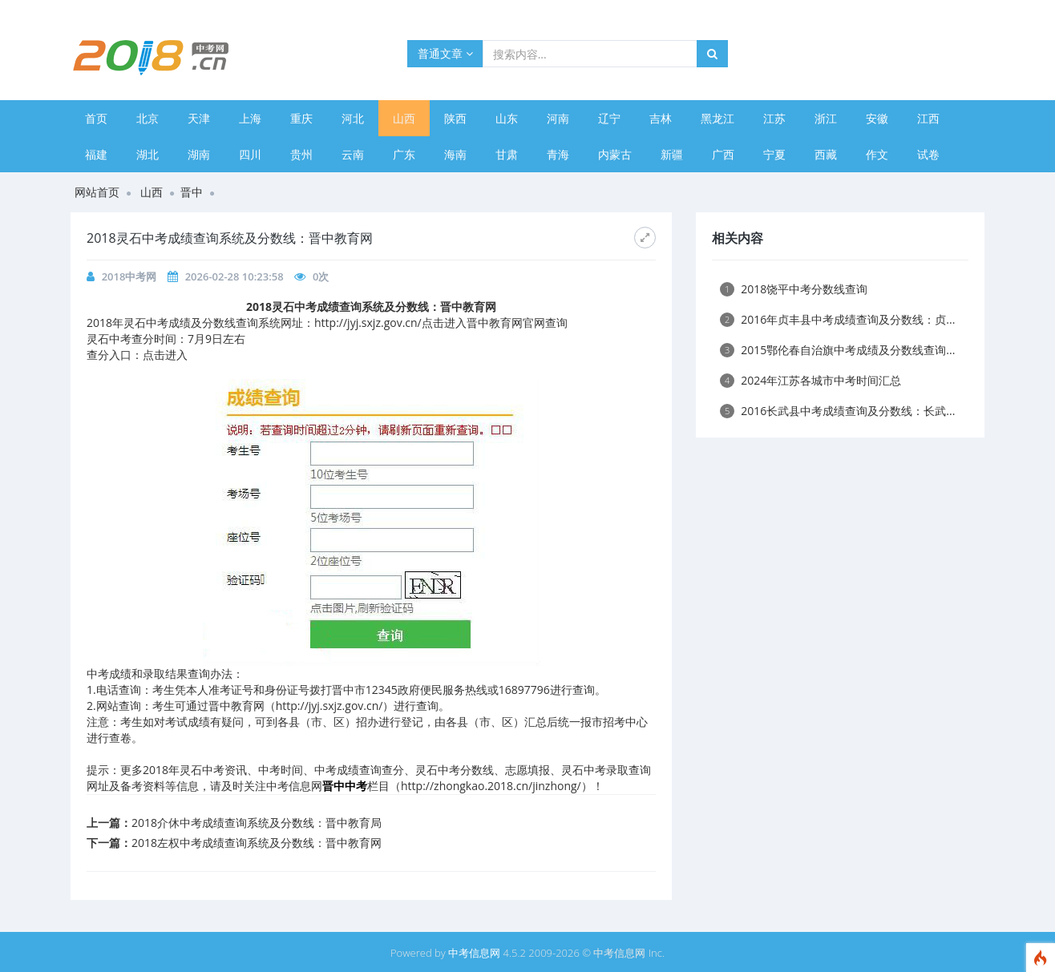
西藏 (825, 154)
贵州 (301, 154)
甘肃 (506, 154)
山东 (506, 118)
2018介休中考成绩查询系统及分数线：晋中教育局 (256, 822)
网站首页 (97, 192)
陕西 (455, 118)
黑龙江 (717, 118)
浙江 (825, 118)
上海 (250, 118)
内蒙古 (615, 154)
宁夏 (774, 154)
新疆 (672, 154)
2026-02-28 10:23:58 (234, 276)
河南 (558, 118)
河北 (353, 118)
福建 (96, 154)
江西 (928, 118)
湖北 (147, 154)
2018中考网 (129, 276)
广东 (404, 154)
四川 (250, 154)
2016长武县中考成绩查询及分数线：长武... (837, 410)
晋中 (191, 192)
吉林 (660, 118)
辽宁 (609, 118)
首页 (96, 118)
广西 (723, 154)
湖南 (199, 154)
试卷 (928, 154)
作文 (877, 154)
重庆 (301, 118)
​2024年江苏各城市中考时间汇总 (810, 380)
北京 (147, 118)
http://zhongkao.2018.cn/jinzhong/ (491, 785)
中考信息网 (474, 953)
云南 (353, 154)
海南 (455, 154)
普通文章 (445, 53)
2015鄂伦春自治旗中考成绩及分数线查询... (837, 349)
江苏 (774, 118)
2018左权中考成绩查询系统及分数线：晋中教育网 (256, 842)
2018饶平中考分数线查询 (793, 288)
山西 (404, 118)
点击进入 (165, 354)
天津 (199, 118)
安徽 (877, 118)
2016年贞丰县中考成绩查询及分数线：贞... (837, 319)
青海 (558, 154)
